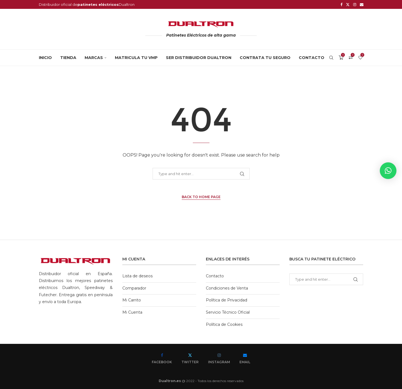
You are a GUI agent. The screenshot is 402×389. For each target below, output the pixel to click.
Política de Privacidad (226, 300)
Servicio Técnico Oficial (228, 312)
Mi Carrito (131, 300)
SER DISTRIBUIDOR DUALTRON (198, 57)
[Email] (361, 4)
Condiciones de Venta (227, 288)
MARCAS (94, 57)
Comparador (134, 288)
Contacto (311, 57)
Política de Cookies (224, 324)
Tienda (68, 57)
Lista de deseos (137, 275)
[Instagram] (354, 4)
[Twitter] (348, 4)
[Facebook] (341, 4)
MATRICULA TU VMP (136, 57)
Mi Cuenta (132, 312)
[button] (388, 170)
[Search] (331, 58)
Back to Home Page (201, 197)
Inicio (45, 57)
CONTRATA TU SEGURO (265, 57)
